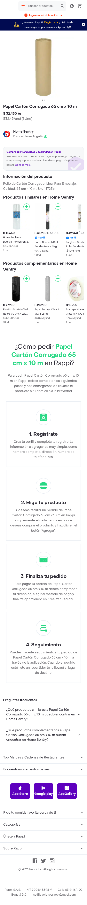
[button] (44, 15)
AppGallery (67, 791)
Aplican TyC (64, 27)
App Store (20, 791)
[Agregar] (26, 206)
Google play (43, 791)
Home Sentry (23, 132)
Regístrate (51, 22)
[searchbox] (42, 6)
